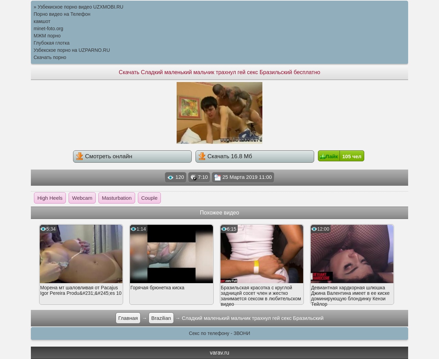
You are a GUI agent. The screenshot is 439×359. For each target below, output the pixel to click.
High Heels (49, 198)
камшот (42, 21)
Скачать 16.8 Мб (225, 156)
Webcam (82, 198)
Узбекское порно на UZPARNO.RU (72, 50)
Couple (149, 198)
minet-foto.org (48, 28)
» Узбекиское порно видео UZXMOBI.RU (78, 7)
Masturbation (117, 198)
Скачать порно (50, 57)
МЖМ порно (47, 35)
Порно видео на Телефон (62, 14)
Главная (128, 318)
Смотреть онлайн (104, 156)
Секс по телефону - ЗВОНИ (219, 333)
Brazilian (161, 318)
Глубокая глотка (52, 43)
